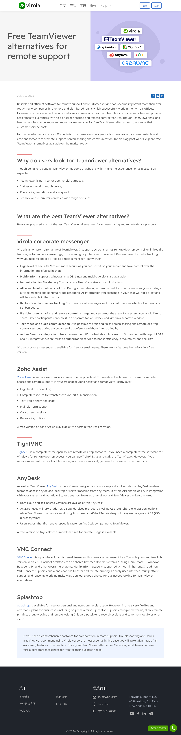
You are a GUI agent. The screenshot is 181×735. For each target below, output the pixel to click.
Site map (61, 703)
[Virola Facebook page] (138, 713)
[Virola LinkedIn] (144, 713)
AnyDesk (52, 486)
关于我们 (24, 697)
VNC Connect (25, 557)
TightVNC (23, 452)
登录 (145, 5)
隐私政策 (61, 697)
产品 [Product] (73, 6)
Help (104, 6)
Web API (25, 710)
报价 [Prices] (93, 6)
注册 (156, 5)
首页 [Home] (62, 6)
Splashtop (23, 605)
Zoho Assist (24, 377)
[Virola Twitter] (151, 713)
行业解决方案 (27, 703)
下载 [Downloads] (83, 6)
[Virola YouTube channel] (132, 713)
